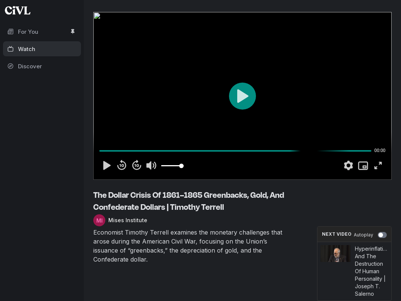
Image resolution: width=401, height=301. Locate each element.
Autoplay (370, 235)
